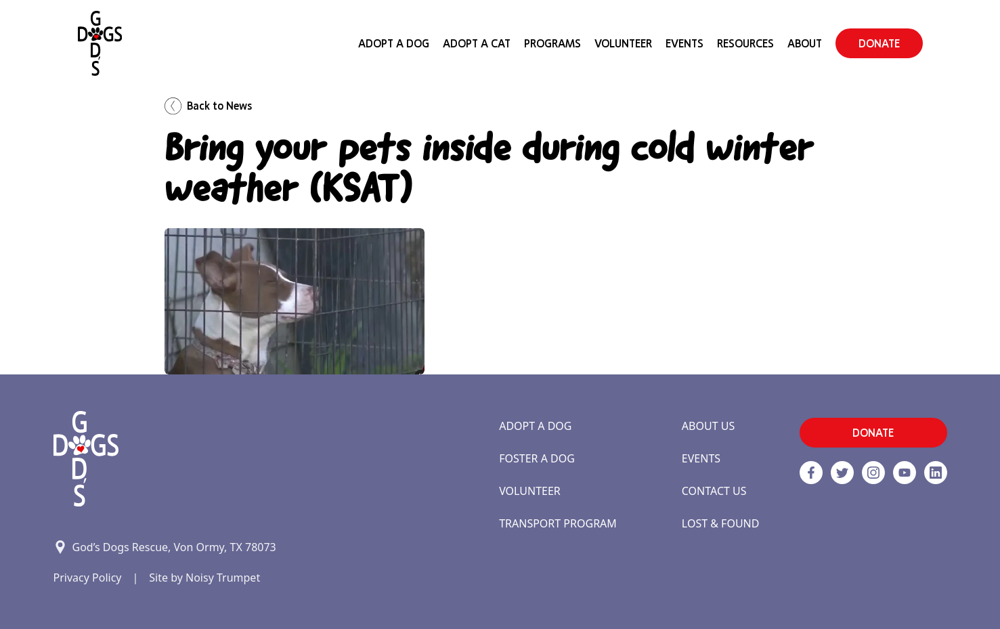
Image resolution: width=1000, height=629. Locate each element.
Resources (745, 43)
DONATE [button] (879, 43)
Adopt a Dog (535, 425)
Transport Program (558, 523)
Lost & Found (721, 523)
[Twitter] (842, 472)
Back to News (208, 105)
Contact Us (714, 490)
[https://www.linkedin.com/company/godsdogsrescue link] (935, 472)
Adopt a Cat (476, 43)
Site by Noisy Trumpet (204, 577)
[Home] (100, 43)
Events (684, 43)
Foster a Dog (537, 458)
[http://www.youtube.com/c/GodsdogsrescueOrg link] (904, 472)
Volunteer (623, 43)
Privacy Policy (87, 577)
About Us (708, 425)
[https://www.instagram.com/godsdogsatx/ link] (873, 472)
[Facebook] (811, 472)
